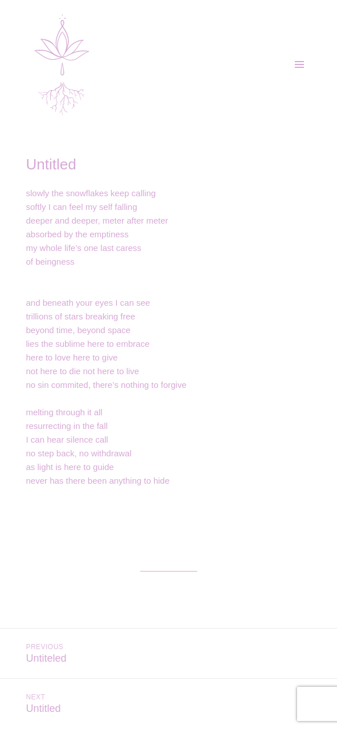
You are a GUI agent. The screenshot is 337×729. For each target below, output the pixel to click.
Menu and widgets (299, 76)
